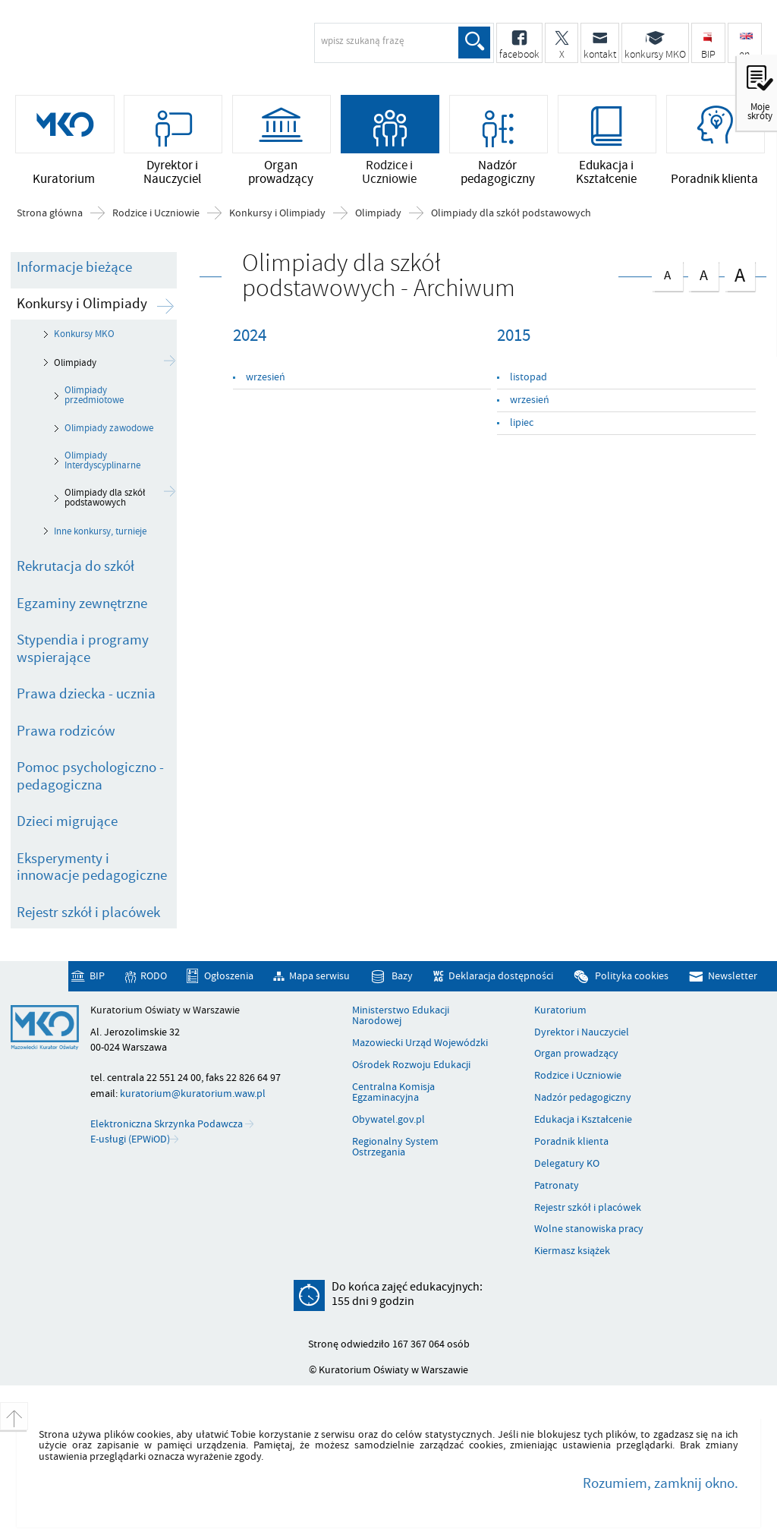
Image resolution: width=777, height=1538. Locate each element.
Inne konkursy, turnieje (100, 531)
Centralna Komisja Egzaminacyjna (393, 1093)
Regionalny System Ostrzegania (395, 1147)
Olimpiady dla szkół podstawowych (511, 213)
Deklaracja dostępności (500, 976)
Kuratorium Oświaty (132, 50)
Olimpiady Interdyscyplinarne (102, 460)
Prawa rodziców (66, 731)
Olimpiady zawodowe (108, 428)
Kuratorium (560, 1010)
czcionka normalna (667, 272)
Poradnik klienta (571, 1141)
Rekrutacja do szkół (75, 566)
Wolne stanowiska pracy (588, 1229)
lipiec (521, 422)
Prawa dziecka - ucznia (86, 694)
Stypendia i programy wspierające (83, 649)
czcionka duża (740, 274)
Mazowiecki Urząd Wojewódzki (420, 1043)
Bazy (402, 976)
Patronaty (556, 1185)
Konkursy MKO (84, 334)
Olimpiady (378, 213)
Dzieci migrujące (67, 821)
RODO (153, 976)
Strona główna (50, 213)
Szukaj (474, 42)
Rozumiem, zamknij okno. (660, 1483)
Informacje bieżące (74, 267)
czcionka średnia (703, 272)
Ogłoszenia (228, 976)
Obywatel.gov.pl (388, 1119)
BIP (97, 976)
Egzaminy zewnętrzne (82, 603)
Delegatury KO (566, 1163)
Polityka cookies (631, 976)
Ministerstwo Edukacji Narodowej (400, 1016)
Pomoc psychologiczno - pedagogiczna (90, 776)
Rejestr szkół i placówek (88, 912)
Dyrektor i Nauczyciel (581, 1032)
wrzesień (265, 377)
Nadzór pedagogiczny (582, 1097)
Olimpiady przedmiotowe (94, 395)
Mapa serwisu (319, 976)
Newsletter (732, 976)
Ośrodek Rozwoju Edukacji (411, 1065)
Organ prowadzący (576, 1053)
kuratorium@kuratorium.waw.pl (193, 1093)
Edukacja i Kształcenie (583, 1119)
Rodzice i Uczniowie (156, 213)
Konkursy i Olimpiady (277, 213)
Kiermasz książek (572, 1251)
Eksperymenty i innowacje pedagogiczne (92, 867)
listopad (528, 377)
